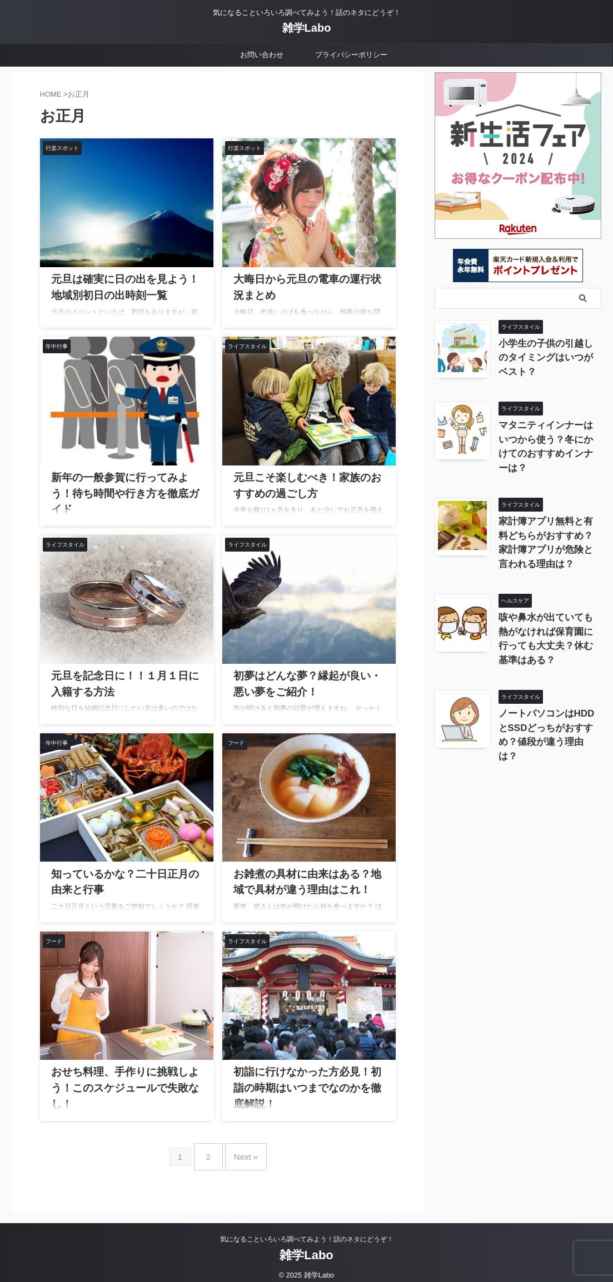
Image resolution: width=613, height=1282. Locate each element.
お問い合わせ (261, 55)
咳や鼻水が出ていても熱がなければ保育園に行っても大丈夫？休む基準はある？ (549, 598)
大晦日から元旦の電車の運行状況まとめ (303, 277)
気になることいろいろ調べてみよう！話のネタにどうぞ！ (306, 1230)
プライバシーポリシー (351, 55)
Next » (243, 1152)
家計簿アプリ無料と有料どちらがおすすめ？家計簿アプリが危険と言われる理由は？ (549, 517)
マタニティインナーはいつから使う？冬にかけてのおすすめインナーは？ (549, 436)
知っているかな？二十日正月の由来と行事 (125, 872)
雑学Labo (306, 28)
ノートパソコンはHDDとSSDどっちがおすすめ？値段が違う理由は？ (549, 680)
